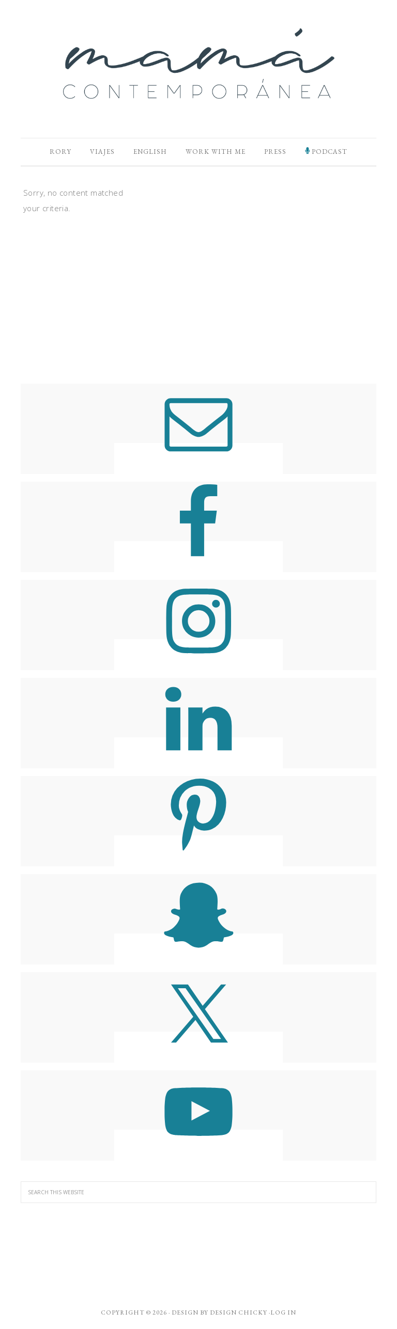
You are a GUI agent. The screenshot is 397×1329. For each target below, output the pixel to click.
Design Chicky (238, 1312)
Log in (283, 1312)
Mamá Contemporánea (198, 63)
